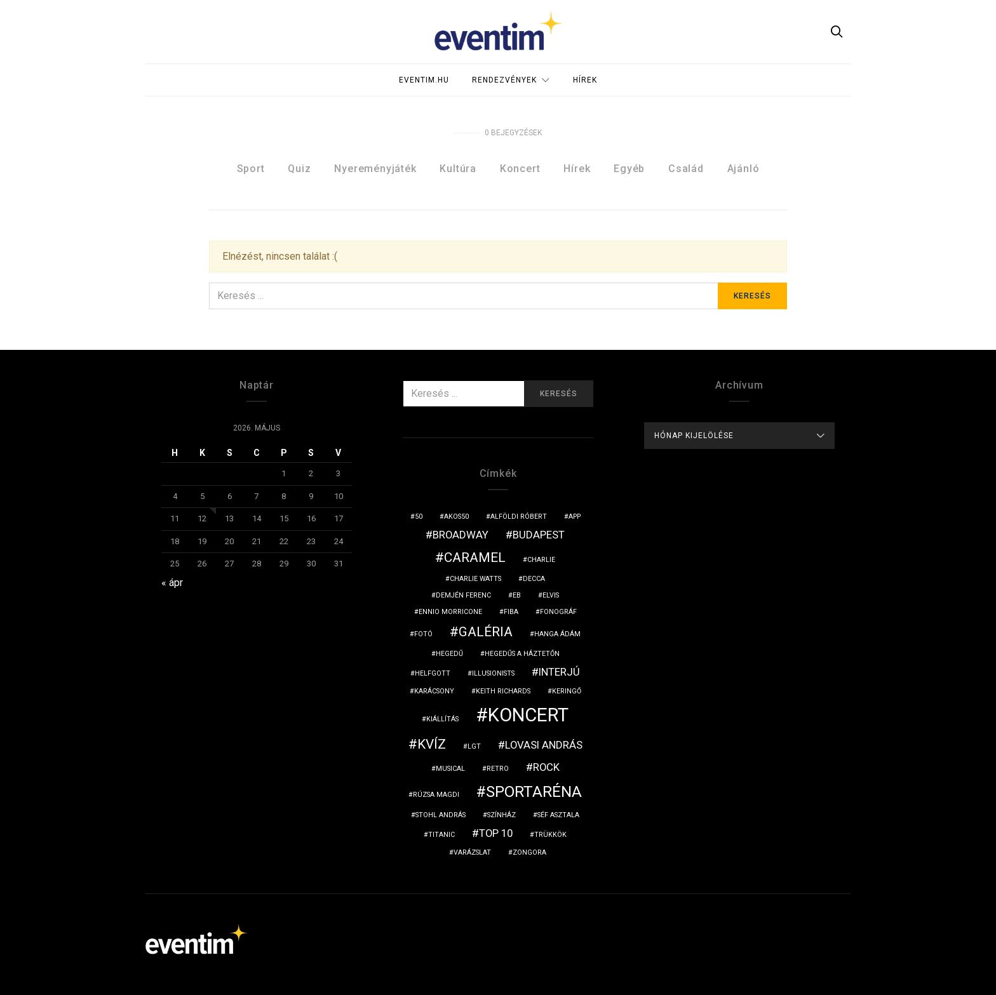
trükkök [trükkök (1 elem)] (550, 835)
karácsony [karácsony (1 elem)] (434, 691)
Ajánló (743, 169)
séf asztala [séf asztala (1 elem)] (558, 815)
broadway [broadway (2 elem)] (460, 534)
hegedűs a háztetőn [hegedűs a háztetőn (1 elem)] (522, 654)
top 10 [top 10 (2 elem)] (496, 833)
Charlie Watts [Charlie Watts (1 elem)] (475, 579)
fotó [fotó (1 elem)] (423, 634)
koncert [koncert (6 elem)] (528, 715)
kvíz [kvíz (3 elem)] (431, 744)
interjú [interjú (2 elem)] (559, 671)
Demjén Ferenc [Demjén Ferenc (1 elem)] (463, 595)
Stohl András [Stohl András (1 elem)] (440, 815)
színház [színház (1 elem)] (501, 815)
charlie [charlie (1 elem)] (541, 560)
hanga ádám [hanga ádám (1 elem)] (557, 634)
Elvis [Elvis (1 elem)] (550, 595)
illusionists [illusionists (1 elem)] (493, 673)
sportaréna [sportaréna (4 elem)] (534, 792)
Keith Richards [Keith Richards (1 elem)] (503, 691)
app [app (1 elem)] (575, 516)
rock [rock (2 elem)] (546, 767)
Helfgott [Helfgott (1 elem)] (432, 673)
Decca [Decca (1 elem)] (534, 579)
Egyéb (629, 169)
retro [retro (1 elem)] (498, 769)
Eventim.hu (424, 80)
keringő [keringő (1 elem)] (566, 691)
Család (686, 169)
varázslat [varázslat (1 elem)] (472, 852)
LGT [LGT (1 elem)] (474, 746)
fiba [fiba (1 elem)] (511, 612)
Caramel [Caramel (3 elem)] (475, 557)
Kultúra (458, 169)
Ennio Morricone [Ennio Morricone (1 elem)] (450, 612)
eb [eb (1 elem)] (517, 595)
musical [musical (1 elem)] (450, 769)
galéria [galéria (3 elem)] (486, 631)
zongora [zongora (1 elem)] (529, 852)
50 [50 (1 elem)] (418, 516)
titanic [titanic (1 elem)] (441, 835)
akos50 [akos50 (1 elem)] (456, 516)
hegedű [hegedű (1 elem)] (449, 654)
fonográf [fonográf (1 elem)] (558, 612)
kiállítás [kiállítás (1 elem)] (442, 719)
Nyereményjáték (375, 169)
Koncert (520, 169)
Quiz (299, 169)
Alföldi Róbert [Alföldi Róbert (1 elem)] (518, 516)
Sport (251, 169)
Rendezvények (504, 80)
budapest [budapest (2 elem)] (539, 534)
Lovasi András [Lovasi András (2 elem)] (543, 744)
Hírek (585, 80)
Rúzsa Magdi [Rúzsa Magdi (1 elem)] (436, 795)
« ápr (172, 583)
